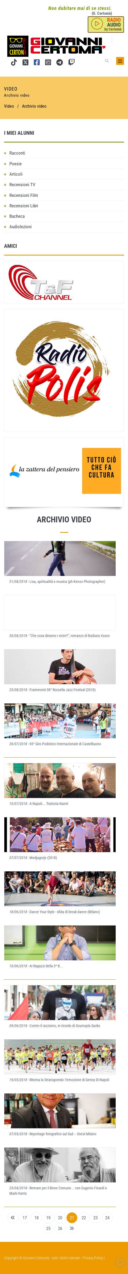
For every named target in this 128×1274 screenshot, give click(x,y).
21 (72, 1217)
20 (60, 1217)
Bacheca (17, 216)
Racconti (17, 153)
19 (48, 1217)
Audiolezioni (20, 226)
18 (36, 1217)
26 (60, 1228)
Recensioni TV (22, 184)
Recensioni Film (23, 195)
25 (48, 1228)
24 (107, 1217)
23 (95, 1217)
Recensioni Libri (23, 205)
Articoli (16, 174)
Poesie (15, 163)
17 (25, 1217)
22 (84, 1217)
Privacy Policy (93, 1258)
